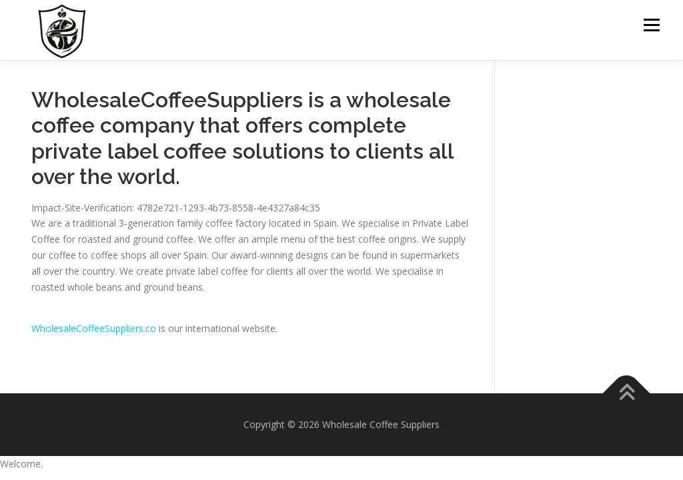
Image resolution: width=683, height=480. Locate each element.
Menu (651, 25)
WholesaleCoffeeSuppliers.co (93, 328)
